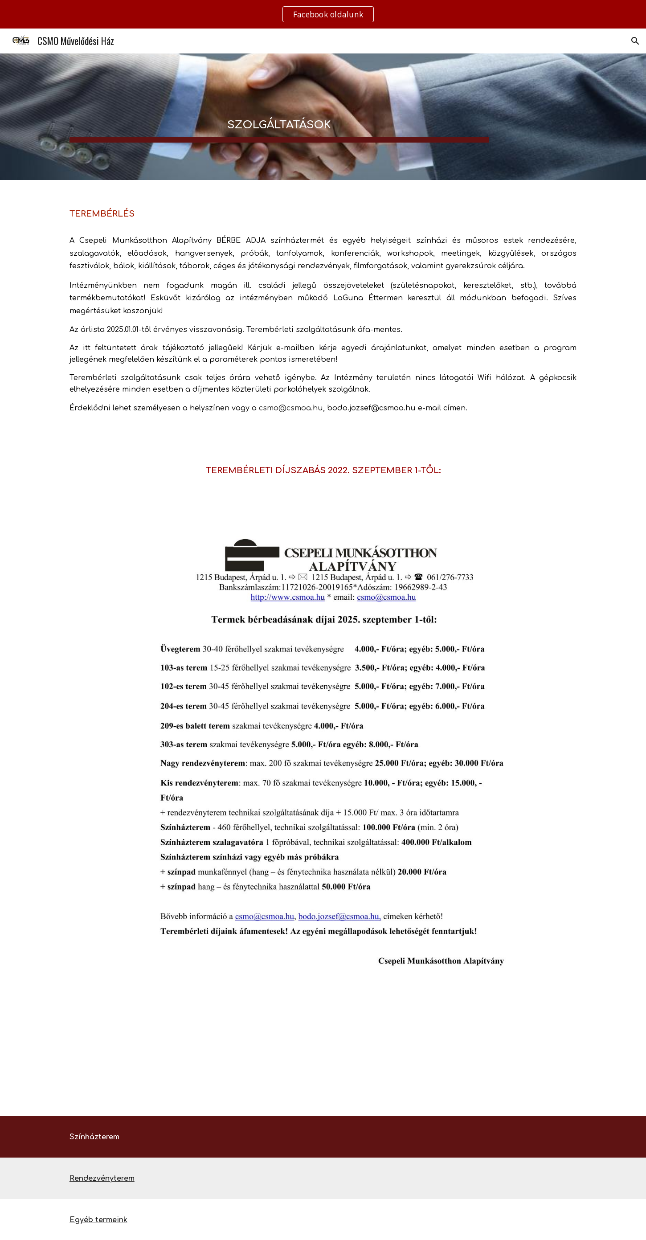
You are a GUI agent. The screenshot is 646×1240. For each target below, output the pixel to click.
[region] (323, 14)
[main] (279, 116)
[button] (635, 41)
